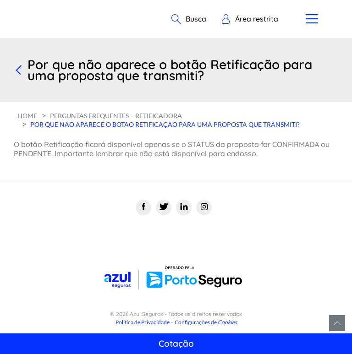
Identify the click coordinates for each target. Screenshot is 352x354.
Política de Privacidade (143, 322)
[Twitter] (164, 207)
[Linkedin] (184, 207)
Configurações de (206, 322)
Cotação (176, 343)
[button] (249, 19)
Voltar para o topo (337, 323)
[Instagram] (204, 207)
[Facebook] (143, 207)
